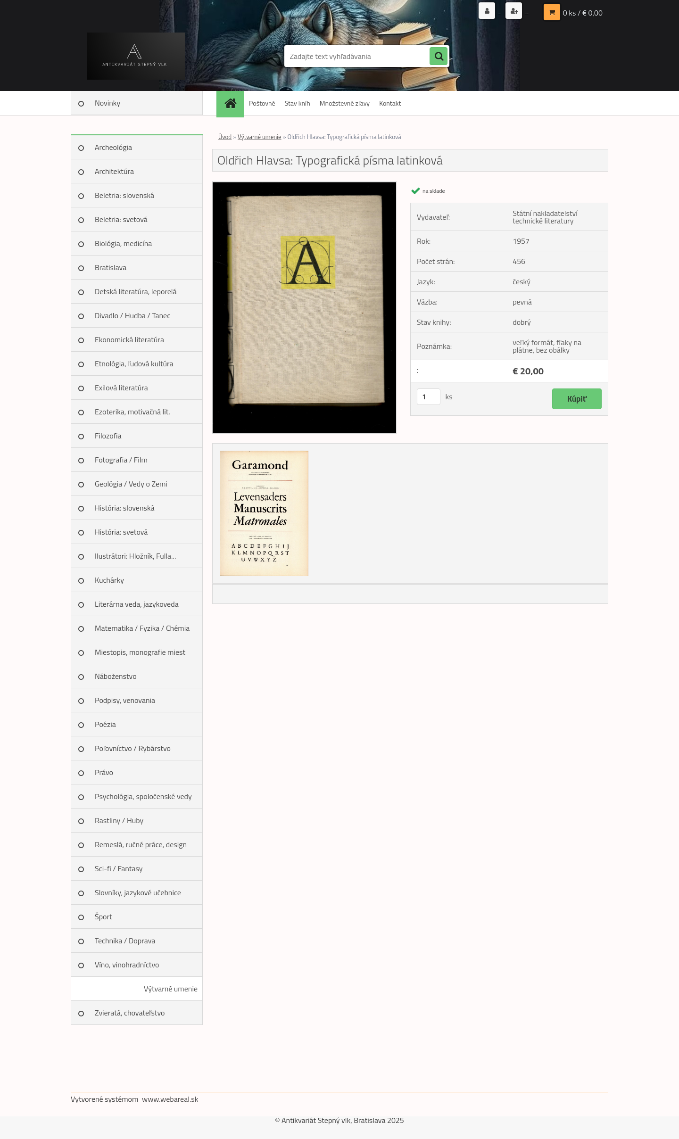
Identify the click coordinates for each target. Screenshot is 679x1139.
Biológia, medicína (123, 243)
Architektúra (114, 171)
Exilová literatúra (121, 387)
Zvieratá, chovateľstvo (130, 1012)
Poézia (105, 724)
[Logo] (135, 56)
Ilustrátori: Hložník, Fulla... (135, 555)
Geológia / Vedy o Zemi (131, 483)
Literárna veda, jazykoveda (137, 604)
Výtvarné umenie (171, 988)
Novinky (107, 102)
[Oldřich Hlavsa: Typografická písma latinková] (304, 185)
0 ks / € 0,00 (583, 11)
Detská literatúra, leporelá (136, 291)
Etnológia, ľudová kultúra (134, 363)
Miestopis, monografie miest (140, 652)
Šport (103, 916)
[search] (438, 57)
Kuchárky (109, 580)
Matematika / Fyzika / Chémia (142, 628)
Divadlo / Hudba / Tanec (132, 315)
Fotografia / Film (121, 459)
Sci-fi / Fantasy (119, 868)
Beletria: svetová (121, 219)
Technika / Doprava (125, 940)
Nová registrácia (506, 12)
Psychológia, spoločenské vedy (143, 796)
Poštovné (262, 103)
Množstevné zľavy (345, 103)
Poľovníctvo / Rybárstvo (133, 748)
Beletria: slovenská (124, 195)
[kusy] (428, 396)
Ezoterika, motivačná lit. (132, 411)
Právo (104, 772)
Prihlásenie (442, 12)
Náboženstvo (116, 676)
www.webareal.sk (170, 1099)
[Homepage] (233, 103)
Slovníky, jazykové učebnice (138, 892)
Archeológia (113, 147)
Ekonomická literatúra (129, 339)
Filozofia (108, 435)
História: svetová (121, 531)
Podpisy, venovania (125, 700)
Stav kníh (297, 103)
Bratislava (110, 267)
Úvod (225, 136)
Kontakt (390, 103)
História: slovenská (125, 507)
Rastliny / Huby (119, 820)
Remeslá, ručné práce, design (141, 844)
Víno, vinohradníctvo (127, 964)
